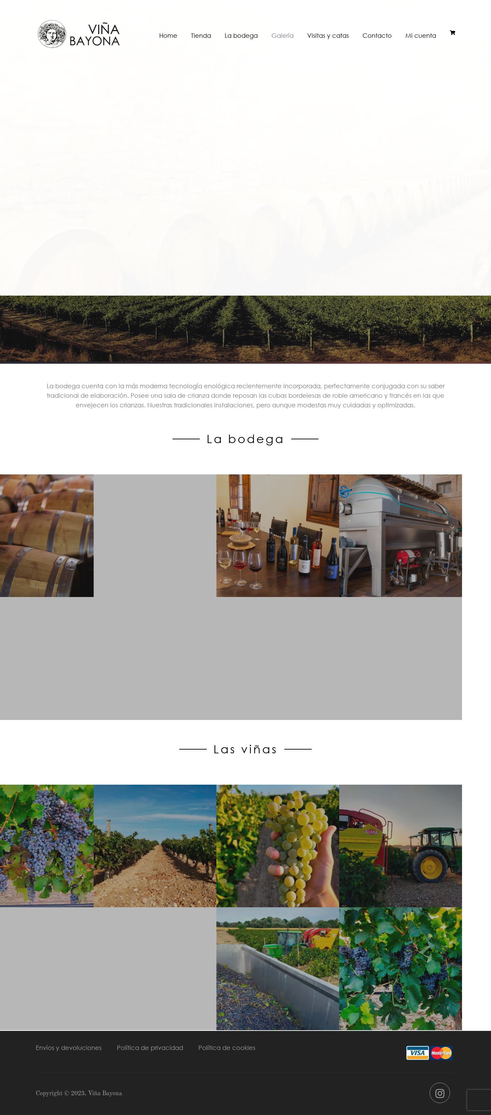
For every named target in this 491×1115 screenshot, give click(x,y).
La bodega (241, 35)
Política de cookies (226, 1047)
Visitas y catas (328, 35)
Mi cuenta (420, 35)
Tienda (201, 35)
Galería (282, 35)
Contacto (377, 35)
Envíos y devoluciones (69, 1047)
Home (168, 35)
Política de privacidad (150, 1047)
